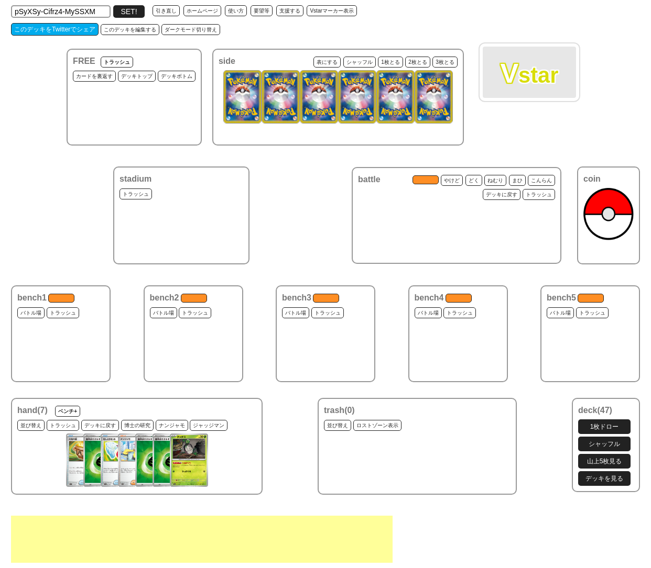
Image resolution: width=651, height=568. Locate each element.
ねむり (495, 180)
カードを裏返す (94, 76)
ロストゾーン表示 (377, 425)
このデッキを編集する (130, 29)
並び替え (30, 425)
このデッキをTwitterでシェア (54, 29)
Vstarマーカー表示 (331, 11)
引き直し (166, 11)
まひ (517, 180)
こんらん (541, 180)
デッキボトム (176, 76)
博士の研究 (137, 425)
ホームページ (202, 11)
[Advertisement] (202, 539)
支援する (289, 11)
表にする (327, 62)
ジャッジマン (208, 425)
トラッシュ (117, 62)
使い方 (236, 11)
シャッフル (359, 62)
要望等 (261, 11)
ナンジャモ (172, 425)
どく (474, 180)
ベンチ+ (67, 411)
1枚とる (390, 62)
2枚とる (417, 62)
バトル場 (30, 313)
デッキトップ (137, 76)
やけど (452, 180)
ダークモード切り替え (191, 29)
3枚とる (445, 62)
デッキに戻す (501, 194)
